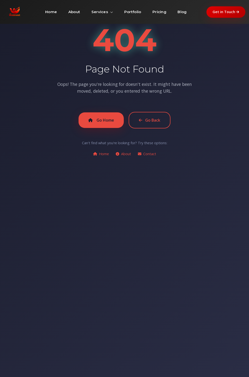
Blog (182, 11)
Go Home (101, 120)
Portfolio (132, 11)
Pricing (159, 11)
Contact (147, 154)
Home (51, 11)
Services (102, 11)
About (74, 11)
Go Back (149, 120)
